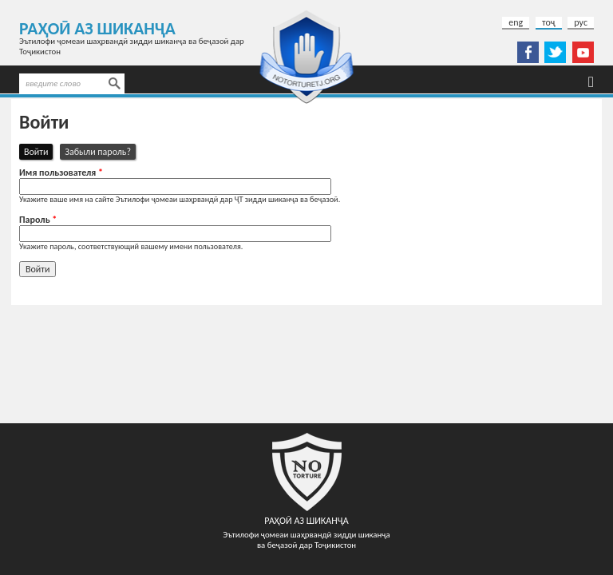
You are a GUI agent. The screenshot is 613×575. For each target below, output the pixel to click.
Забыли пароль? (98, 151)
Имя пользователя (61, 172)
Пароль (38, 219)
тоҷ (549, 22)
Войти (38, 151)
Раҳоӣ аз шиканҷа (97, 28)
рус (580, 22)
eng (515, 22)
